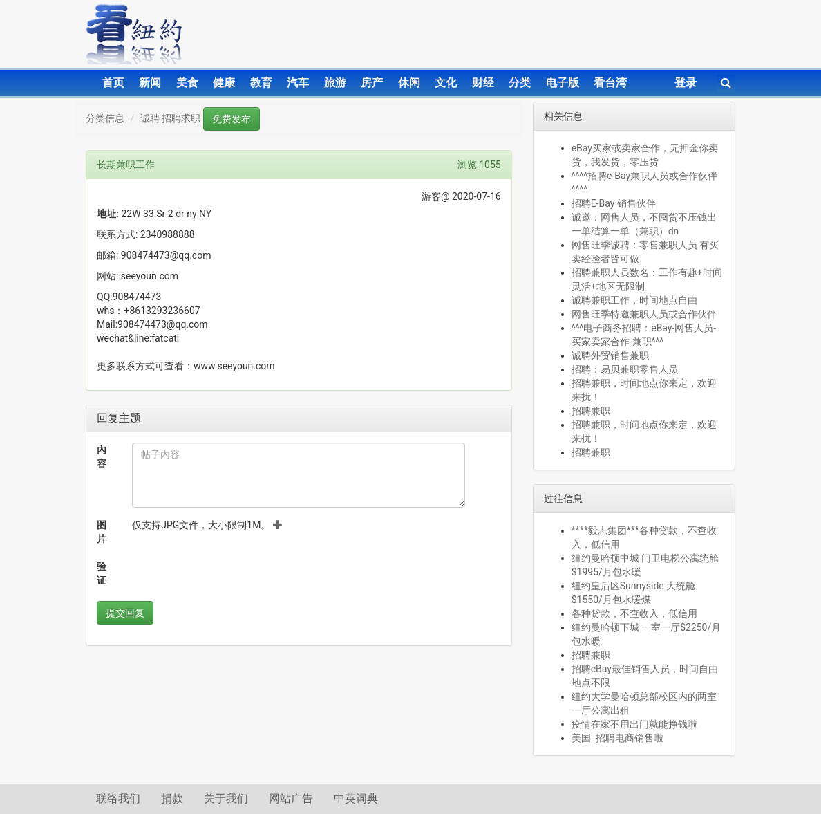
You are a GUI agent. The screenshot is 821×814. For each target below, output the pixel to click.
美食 (187, 82)
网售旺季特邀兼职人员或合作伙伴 (644, 314)
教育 (261, 82)
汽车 (298, 82)
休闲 (409, 82)
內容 (101, 456)
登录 (685, 82)
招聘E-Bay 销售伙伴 (614, 203)
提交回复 (125, 612)
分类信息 (105, 118)
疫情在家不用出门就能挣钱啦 (634, 724)
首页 (113, 82)
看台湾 (610, 82)
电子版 (562, 82)
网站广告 (291, 798)
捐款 (172, 798)
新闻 (150, 82)
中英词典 (356, 798)
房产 (372, 82)
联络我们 (118, 798)
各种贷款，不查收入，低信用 (634, 613)
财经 (483, 82)
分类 (520, 82)
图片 (101, 531)
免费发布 (231, 118)
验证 (101, 573)
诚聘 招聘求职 (170, 118)
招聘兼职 (591, 410)
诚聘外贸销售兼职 (610, 355)
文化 (446, 82)
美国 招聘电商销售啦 (617, 737)
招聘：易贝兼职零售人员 (625, 369)
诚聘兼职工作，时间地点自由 (634, 300)
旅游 (335, 82)
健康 (224, 82)
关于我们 (226, 798)
